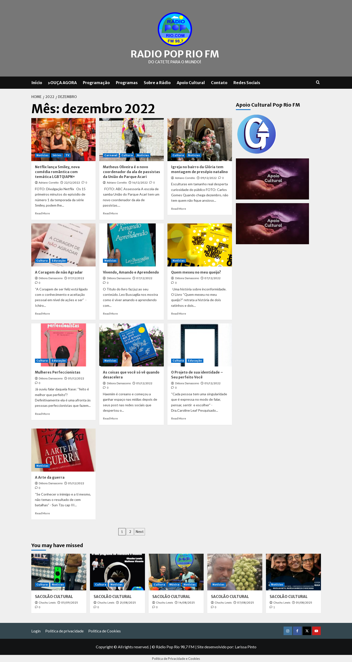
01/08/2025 (304, 602)
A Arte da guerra (50, 476)
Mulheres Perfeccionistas (57, 372)
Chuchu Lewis (47, 601)
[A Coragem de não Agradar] (63, 244)
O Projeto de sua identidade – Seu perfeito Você (197, 374)
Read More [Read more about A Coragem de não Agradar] (42, 313)
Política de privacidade (64, 630)
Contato (219, 81)
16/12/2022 (140, 182)
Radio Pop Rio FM (175, 53)
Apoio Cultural (191, 81)
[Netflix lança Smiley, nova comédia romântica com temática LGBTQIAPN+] (63, 139)
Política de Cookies (104, 630)
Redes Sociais (246, 81)
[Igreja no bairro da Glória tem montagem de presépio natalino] (199, 139)
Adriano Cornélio (49, 182)
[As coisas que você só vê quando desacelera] (131, 344)
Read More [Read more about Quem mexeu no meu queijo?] (178, 313)
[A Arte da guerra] (63, 449)
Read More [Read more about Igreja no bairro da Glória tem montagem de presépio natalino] (178, 208)
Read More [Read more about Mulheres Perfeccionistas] (42, 413)
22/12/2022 (72, 182)
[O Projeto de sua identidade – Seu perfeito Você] (199, 344)
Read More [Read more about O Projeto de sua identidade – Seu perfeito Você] (178, 418)
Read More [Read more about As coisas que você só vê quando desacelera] (110, 418)
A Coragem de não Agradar (59, 271)
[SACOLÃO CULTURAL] (58, 571)
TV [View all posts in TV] (67, 154)
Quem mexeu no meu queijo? (196, 271)
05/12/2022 (76, 377)
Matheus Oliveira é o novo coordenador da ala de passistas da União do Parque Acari (131, 171)
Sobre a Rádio (157, 81)
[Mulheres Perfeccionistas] (63, 344)
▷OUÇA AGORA (62, 81)
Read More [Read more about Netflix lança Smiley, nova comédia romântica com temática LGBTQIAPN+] (42, 213)
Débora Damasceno (51, 277)
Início (36, 81)
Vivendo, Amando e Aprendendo (131, 271)
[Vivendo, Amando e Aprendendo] (131, 244)
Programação (96, 81)
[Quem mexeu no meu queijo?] (199, 244)
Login (36, 630)
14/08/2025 (186, 602)
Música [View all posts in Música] (174, 583)
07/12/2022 (76, 277)
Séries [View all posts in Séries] (57, 154)
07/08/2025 (245, 602)
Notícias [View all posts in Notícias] (42, 154)
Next (140, 531)
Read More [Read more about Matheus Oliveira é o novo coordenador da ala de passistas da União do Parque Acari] (110, 213)
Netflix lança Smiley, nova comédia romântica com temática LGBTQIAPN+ (57, 171)
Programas (127, 81)
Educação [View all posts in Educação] (59, 260)
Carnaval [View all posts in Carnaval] (110, 154)
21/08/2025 (128, 602)
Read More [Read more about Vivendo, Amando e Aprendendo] (110, 313)
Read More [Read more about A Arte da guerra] (42, 512)
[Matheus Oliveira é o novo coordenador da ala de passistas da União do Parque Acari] (131, 139)
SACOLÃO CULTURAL (54, 596)
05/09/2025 (69, 602)
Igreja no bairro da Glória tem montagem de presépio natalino (199, 169)
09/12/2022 (208, 177)
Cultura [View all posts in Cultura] (127, 154)
